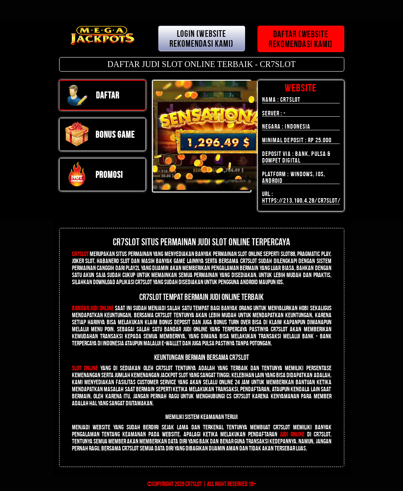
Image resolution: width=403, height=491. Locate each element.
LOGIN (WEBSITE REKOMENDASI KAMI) (201, 38)
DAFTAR (92, 95)
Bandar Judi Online (93, 307)
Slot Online (85, 367)
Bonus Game (99, 134)
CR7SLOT (80, 253)
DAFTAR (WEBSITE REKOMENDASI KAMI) (301, 39)
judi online (292, 434)
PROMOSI (93, 174)
